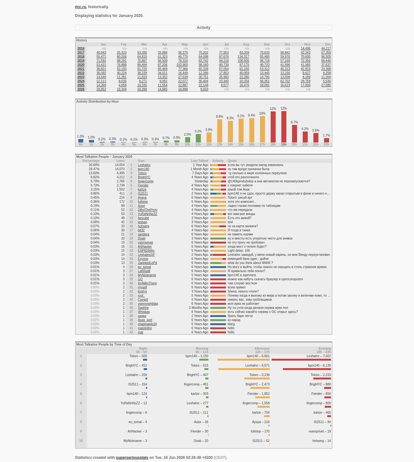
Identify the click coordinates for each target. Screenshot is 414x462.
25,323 (122, 52)
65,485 (265, 56)
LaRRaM (144, 271)
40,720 (265, 65)
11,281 (122, 77)
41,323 (163, 56)
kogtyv (142, 291)
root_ (141, 295)
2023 (80, 77)
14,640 (101, 77)
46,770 (183, 56)
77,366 (183, 69)
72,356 (306, 60)
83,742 (203, 60)
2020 (80, 65)
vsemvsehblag (148, 303)
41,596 (285, 65)
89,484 (142, 65)
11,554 (163, 85)
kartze (142, 189)
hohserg (143, 226)
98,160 (203, 65)
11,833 (142, 77)
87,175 (244, 65)
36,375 (183, 52)
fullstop (143, 201)
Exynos (143, 259)
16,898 (183, 89)
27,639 (183, 77)
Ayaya (142, 197)
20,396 (142, 89)
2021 (80, 69)
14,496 (306, 48)
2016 (80, 48)
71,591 (101, 60)
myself (142, 287)
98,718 (265, 60)
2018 (80, 56)
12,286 (203, 73)
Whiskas (144, 312)
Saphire (143, 307)
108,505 (243, 60)
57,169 (285, 60)
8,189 (306, 77)
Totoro (142, 173)
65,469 (163, 69)
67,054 (224, 69)
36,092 (101, 73)
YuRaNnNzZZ (147, 214)
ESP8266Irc (146, 250)
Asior (141, 205)
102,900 (182, 65)
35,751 (203, 77)
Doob (142, 238)
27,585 (326, 85)
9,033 (204, 89)
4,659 (122, 85)
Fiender (143, 185)
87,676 (224, 56)
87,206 (163, 65)
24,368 (326, 69)
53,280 (142, 52)
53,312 (265, 69)
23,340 (224, 81)
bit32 (141, 230)
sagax (142, 316)
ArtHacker (145, 246)
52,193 (122, 69)
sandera (143, 234)
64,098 (203, 56)
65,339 (203, 69)
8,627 (306, 73)
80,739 (224, 65)
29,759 (306, 81)
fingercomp (145, 181)
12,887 (183, 85)
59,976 (285, 56)
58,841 (285, 52)
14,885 (163, 89)
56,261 (265, 81)
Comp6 (143, 299)
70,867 (142, 60)
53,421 (101, 65)
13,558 (285, 77)
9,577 (225, 85)
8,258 (327, 73)
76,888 (122, 65)
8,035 (122, 81)
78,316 (183, 60)
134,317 (243, 56)
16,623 (285, 85)
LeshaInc (144, 165)
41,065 (306, 65)
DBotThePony (147, 210)
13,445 (265, 73)
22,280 (244, 77)
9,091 (163, 81)
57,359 (326, 52)
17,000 (306, 85)
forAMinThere (147, 283)
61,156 (244, 69)
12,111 (101, 81)
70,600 (306, 56)
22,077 (183, 81)
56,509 (163, 60)
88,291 (122, 60)
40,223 (285, 69)
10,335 (142, 85)
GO (140, 279)
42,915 (306, 69)
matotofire (145, 328)
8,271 (143, 81)
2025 (80, 85)
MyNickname (147, 275)
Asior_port (145, 320)
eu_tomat (144, 267)
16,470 (244, 85)
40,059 (244, 73)
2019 (80, 60)
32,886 (163, 52)
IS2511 (143, 193)
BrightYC (144, 177)
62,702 (285, 81)
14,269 (101, 85)
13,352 (163, 77)
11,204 (326, 77)
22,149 (203, 85)
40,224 (122, 73)
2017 (80, 52)
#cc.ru (80, 7)
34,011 (163, 73)
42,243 (306, 52)
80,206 (122, 56)
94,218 (224, 60)
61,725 (142, 69)
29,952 (101, 89)
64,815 (142, 56)
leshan (142, 222)
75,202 (203, 52)
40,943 (101, 52)
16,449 (183, 73)
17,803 (224, 73)
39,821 (101, 69)
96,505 (326, 56)
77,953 (224, 52)
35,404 (203, 81)
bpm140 (143, 169)
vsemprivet (145, 242)
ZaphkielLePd (147, 263)
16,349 (122, 89)
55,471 (101, 56)
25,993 (224, 77)
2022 (80, 73)
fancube (143, 218)
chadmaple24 (147, 324)
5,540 (327, 81)
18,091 (265, 85)
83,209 (244, 52)
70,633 (265, 52)
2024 (80, 81)
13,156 (285, 73)
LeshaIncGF (146, 254)
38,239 (142, 73)
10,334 (244, 81)
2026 (80, 89)
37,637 (326, 65)
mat (140, 332)
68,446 (326, 60)
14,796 (265, 77)
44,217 (326, 48)
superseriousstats (132, 457)
